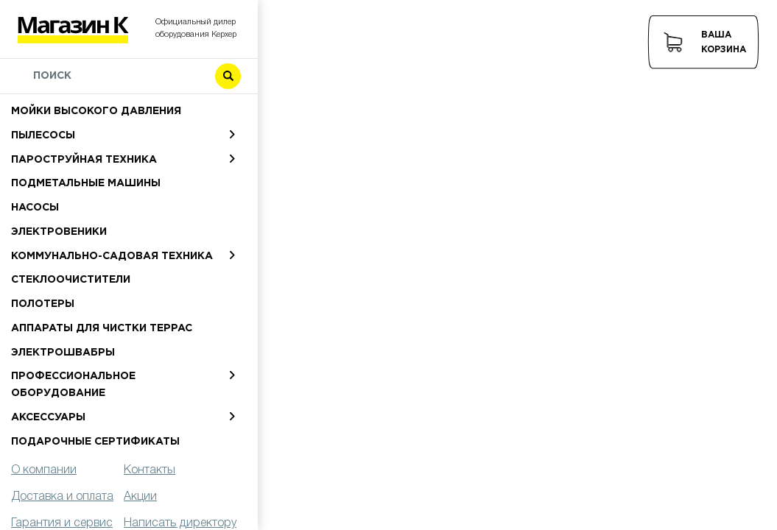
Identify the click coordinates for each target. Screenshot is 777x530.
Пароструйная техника (84, 159)
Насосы (35, 207)
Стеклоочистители (70, 279)
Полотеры (42, 304)
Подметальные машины (86, 183)
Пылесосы (43, 135)
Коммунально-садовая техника (112, 256)
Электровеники (59, 231)
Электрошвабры (63, 352)
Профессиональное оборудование (73, 385)
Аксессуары (48, 417)
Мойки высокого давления (96, 111)
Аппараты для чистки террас (101, 328)
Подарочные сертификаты (95, 441)
